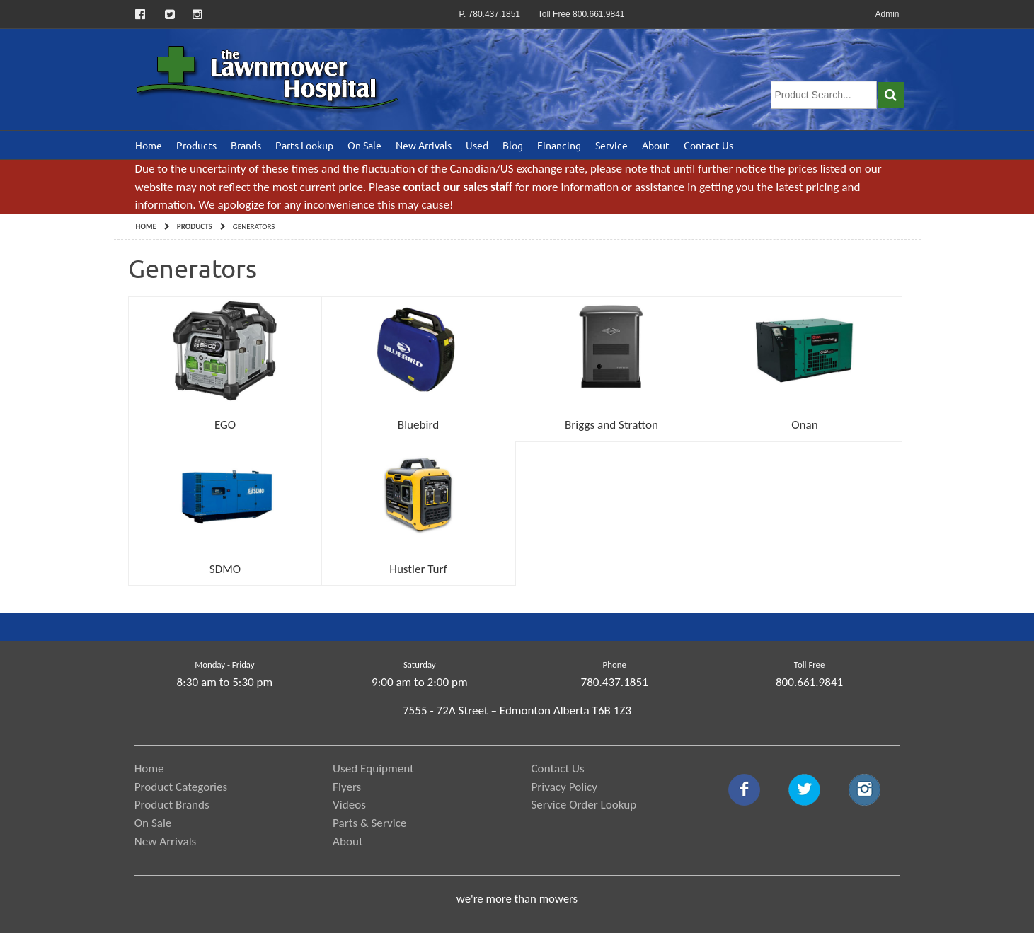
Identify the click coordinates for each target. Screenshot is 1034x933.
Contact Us (708, 145)
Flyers (347, 787)
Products (196, 145)
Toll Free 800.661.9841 (581, 14)
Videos (349, 804)
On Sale (364, 145)
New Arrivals (424, 145)
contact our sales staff (457, 187)
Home (148, 145)
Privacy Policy (565, 787)
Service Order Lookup (584, 804)
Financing (559, 145)
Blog (512, 145)
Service (611, 145)
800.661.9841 (809, 682)
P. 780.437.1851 (489, 14)
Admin (887, 14)
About (656, 145)
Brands (246, 145)
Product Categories (181, 787)
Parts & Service (369, 823)
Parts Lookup (304, 145)
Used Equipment (373, 768)
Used (477, 145)
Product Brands (171, 804)
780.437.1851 (614, 682)
